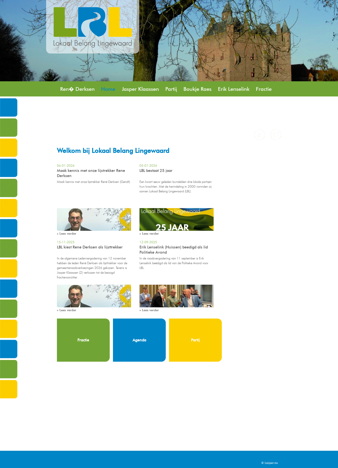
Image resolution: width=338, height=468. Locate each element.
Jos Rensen (72, 104)
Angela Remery (152, 119)
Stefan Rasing (107, 104)
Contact (119, 119)
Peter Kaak (226, 104)
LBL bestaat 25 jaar (155, 170)
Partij (171, 89)
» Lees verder (66, 234)
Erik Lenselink (233, 89)
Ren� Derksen (77, 89)
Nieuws (254, 104)
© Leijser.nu (269, 463)
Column (69, 119)
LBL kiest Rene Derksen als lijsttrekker (90, 247)
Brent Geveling (190, 104)
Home (108, 89)
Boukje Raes (197, 89)
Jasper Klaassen (140, 89)
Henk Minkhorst (148, 104)
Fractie (264, 89)
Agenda (94, 119)
